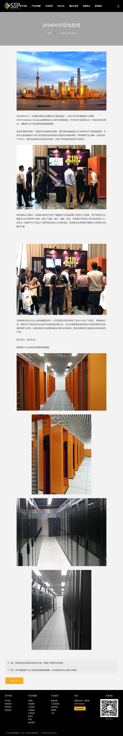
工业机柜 (31, 707)
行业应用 (49, 6)
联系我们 (98, 6)
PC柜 (30, 719)
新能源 (53, 710)
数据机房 (54, 701)
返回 (14, 681)
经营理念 (8, 707)
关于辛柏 (23, 6)
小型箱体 (31, 710)
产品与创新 (36, 6)
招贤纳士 (86, 6)
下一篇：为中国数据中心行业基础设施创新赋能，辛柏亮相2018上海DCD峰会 (42, 670)
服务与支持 (73, 6)
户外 (52, 713)
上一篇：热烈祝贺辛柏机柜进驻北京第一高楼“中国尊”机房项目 (35, 663)
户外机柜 (31, 713)
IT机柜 (30, 701)
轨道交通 (54, 707)
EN (118, 6)
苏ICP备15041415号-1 (49, 733)
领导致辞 (8, 704)
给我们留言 (80, 708)
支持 (76, 696)
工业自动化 (55, 704)
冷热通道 (31, 704)
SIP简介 (8, 701)
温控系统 (31, 722)
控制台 (30, 716)
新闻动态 (60, 6)
